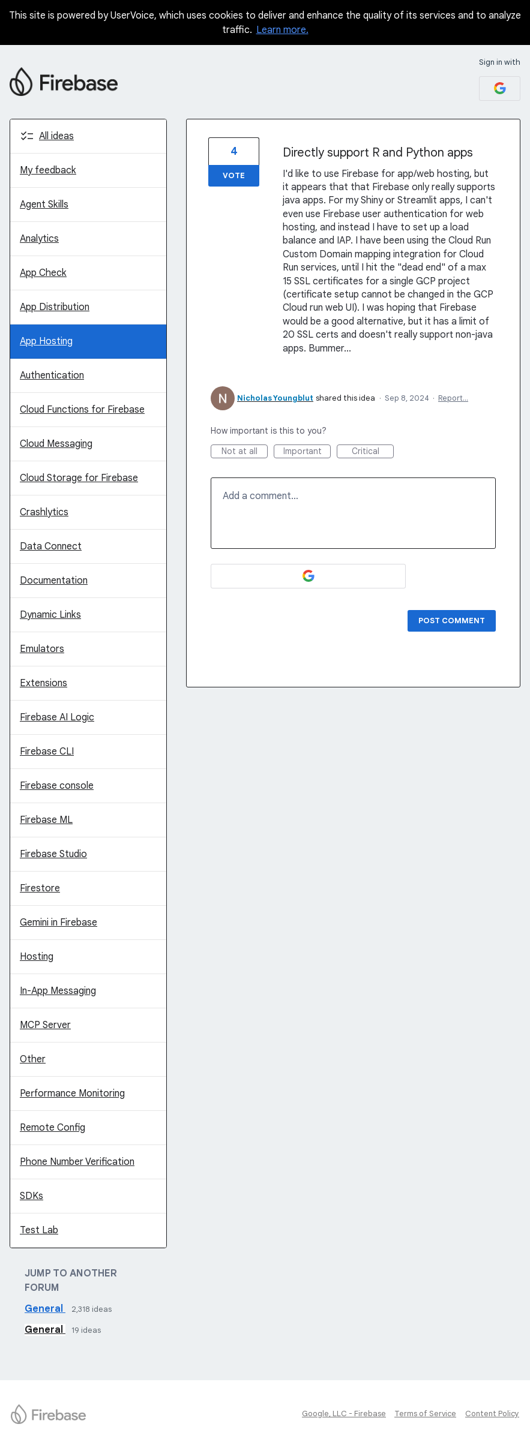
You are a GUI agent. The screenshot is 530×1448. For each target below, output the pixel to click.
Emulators (42, 649)
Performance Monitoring (72, 1093)
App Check (43, 273)
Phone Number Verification (77, 1162)
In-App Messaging (58, 991)
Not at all (244, 452)
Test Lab (39, 1230)
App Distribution (54, 307)
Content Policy (492, 1413)
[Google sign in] (499, 88)
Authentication (52, 375)
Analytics (39, 239)
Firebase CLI (47, 752)
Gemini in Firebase (58, 923)
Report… (453, 398)
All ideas (56, 136)
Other (33, 1059)
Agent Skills (44, 205)
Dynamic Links (50, 615)
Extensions (43, 683)
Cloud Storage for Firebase (79, 478)
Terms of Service (425, 1413)
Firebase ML (46, 820)
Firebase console (57, 786)
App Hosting (46, 341)
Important (307, 452)
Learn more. (282, 30)
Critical (373, 452)
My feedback (48, 170)
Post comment (451, 620)
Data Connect (51, 546)
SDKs (31, 1196)
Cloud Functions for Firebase (82, 410)
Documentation (54, 581)
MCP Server (45, 1025)
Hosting (36, 957)
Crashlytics (44, 512)
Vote (234, 175)
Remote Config (52, 1128)
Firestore (40, 888)
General (45, 1309)
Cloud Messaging (56, 444)
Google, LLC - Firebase (344, 1413)
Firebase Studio (53, 854)
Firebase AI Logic (57, 717)
